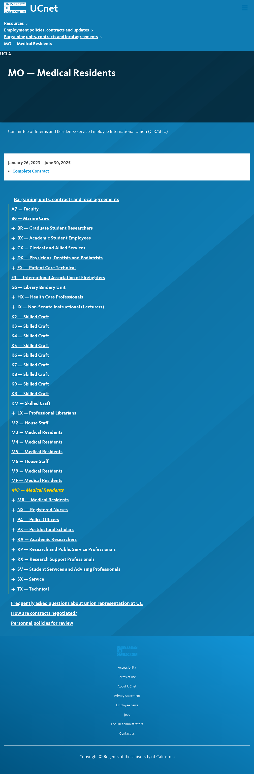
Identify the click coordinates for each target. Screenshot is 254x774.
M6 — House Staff (30, 461)
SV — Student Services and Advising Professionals (68, 569)
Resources (16, 23)
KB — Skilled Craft (30, 393)
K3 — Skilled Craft (30, 326)
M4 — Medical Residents (37, 442)
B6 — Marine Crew (30, 218)
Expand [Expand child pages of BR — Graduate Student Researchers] (15, 228)
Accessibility (127, 667)
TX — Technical (33, 589)
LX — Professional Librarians (46, 413)
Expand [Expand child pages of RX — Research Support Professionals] (15, 560)
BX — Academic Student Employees (54, 238)
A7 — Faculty (25, 209)
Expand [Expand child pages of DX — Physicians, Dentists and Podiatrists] (15, 258)
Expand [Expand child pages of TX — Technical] (15, 589)
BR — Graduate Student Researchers (55, 228)
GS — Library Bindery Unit (38, 287)
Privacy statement (127, 696)
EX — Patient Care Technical (46, 267)
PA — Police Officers (38, 519)
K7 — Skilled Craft (30, 365)
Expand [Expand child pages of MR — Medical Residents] (15, 500)
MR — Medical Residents (43, 500)
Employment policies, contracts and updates (48, 30)
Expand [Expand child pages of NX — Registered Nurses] (15, 510)
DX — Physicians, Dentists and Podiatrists (60, 258)
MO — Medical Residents (37, 490)
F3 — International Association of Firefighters (58, 277)
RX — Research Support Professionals (56, 559)
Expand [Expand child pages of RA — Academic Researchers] (15, 540)
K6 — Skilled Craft (30, 355)
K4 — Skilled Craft (30, 336)
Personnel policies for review (42, 623)
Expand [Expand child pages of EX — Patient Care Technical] (15, 268)
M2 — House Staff (30, 423)
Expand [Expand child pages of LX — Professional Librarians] (15, 413)
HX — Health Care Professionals (50, 297)
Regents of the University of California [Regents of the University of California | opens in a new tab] (139, 756)
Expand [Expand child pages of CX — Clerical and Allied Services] (15, 248)
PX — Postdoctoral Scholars (45, 529)
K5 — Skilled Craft (30, 345)
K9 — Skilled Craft (30, 384)
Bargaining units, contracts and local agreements (53, 36)
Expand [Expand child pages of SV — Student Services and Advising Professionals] (15, 569)
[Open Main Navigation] (244, 8)
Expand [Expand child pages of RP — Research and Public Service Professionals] (15, 550)
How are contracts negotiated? (44, 613)
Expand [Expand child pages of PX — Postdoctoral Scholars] (15, 530)
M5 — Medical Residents (37, 451)
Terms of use (127, 677)
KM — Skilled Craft (30, 403)
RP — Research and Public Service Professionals (66, 549)
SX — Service (30, 579)
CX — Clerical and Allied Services (51, 248)
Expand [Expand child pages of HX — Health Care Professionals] (15, 297)
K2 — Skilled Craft (30, 317)
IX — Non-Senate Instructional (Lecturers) (60, 307)
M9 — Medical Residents (37, 471)
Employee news (127, 705)
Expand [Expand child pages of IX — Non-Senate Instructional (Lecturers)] (15, 307)
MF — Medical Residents (36, 480)
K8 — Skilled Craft (30, 374)
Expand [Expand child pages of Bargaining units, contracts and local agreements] (11, 199)
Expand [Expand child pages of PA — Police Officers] (15, 520)
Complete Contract (30, 171)
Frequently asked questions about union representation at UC (77, 603)
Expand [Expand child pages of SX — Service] (15, 579)
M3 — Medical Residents (37, 432)
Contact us (127, 733)
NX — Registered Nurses (42, 509)
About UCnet (127, 686)
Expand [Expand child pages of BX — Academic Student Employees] (15, 238)
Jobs (127, 714)
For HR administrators (127, 724)
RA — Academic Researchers (47, 539)
